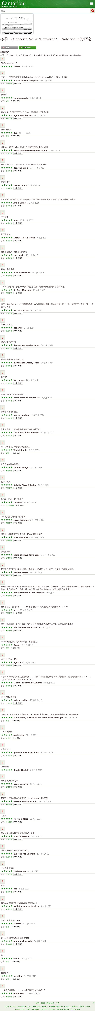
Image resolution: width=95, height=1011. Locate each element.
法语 (7, 101)
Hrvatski (67, 1006)
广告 (57, 1003)
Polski (28, 1009)
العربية (7, 1006)
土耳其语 (9, 188)
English (45, 1006)
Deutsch (28, 1006)
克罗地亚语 (10, 506)
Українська (75, 1009)
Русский (44, 1009)
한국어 (87, 1006)
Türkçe (66, 1009)
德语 (7, 721)
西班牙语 (9, 83)
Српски (52, 1009)
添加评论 (25, 47)
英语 (7, 136)
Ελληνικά (37, 1006)
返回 (5, 47)
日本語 (81, 1006)
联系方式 (50, 1003)
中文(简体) (18, 83)
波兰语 (8, 738)
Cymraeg (20, 1006)
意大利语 (9, 822)
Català (13, 1006)
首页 (37, 1003)
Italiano (75, 1006)
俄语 (7, 648)
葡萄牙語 (9, 118)
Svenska (59, 1009)
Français (59, 1006)
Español (52, 1006)
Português (36, 1009)
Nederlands (19, 1009)
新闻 (43, 1003)
